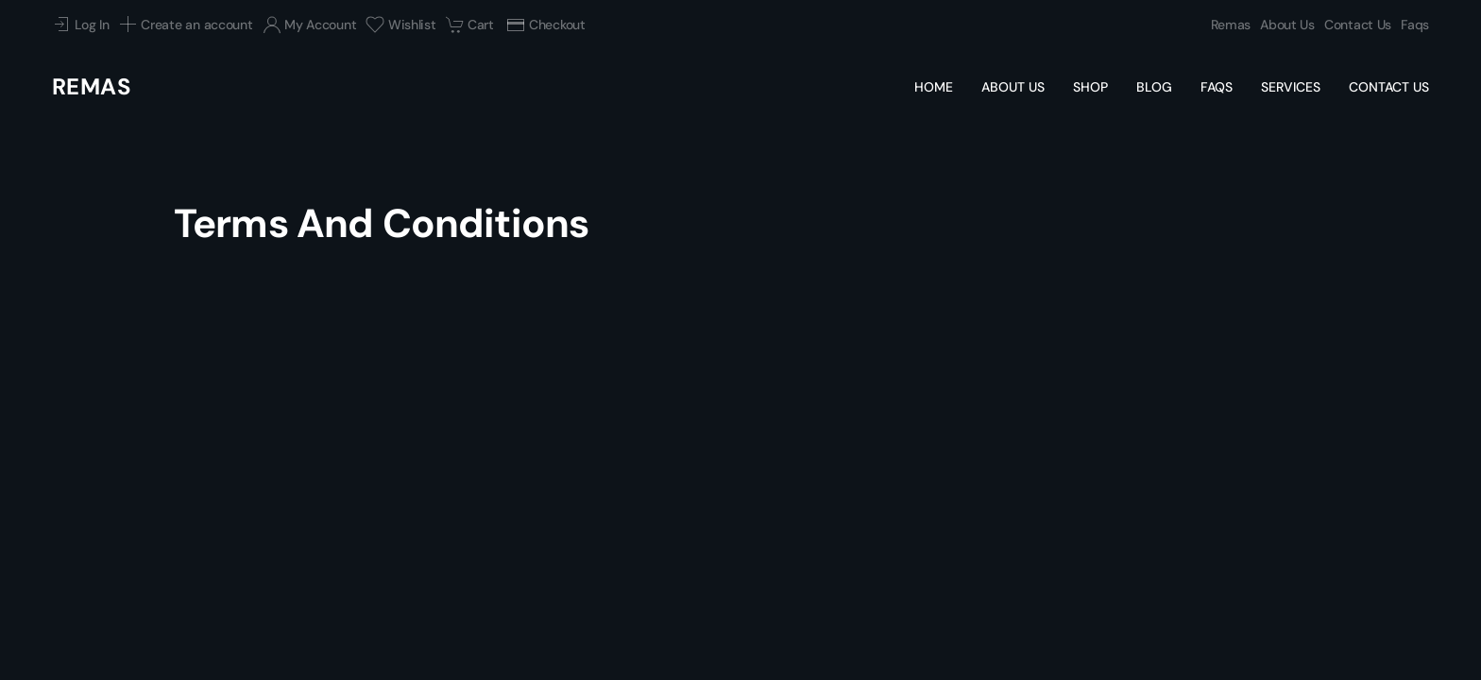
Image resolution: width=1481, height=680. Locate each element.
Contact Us (1357, 24)
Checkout (545, 24)
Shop (1090, 86)
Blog (1154, 86)
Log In (81, 24)
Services (1290, 86)
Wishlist (400, 24)
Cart (470, 24)
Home (933, 86)
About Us (1287, 24)
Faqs (1415, 24)
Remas (1231, 24)
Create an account (186, 24)
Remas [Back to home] (91, 86)
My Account (310, 24)
